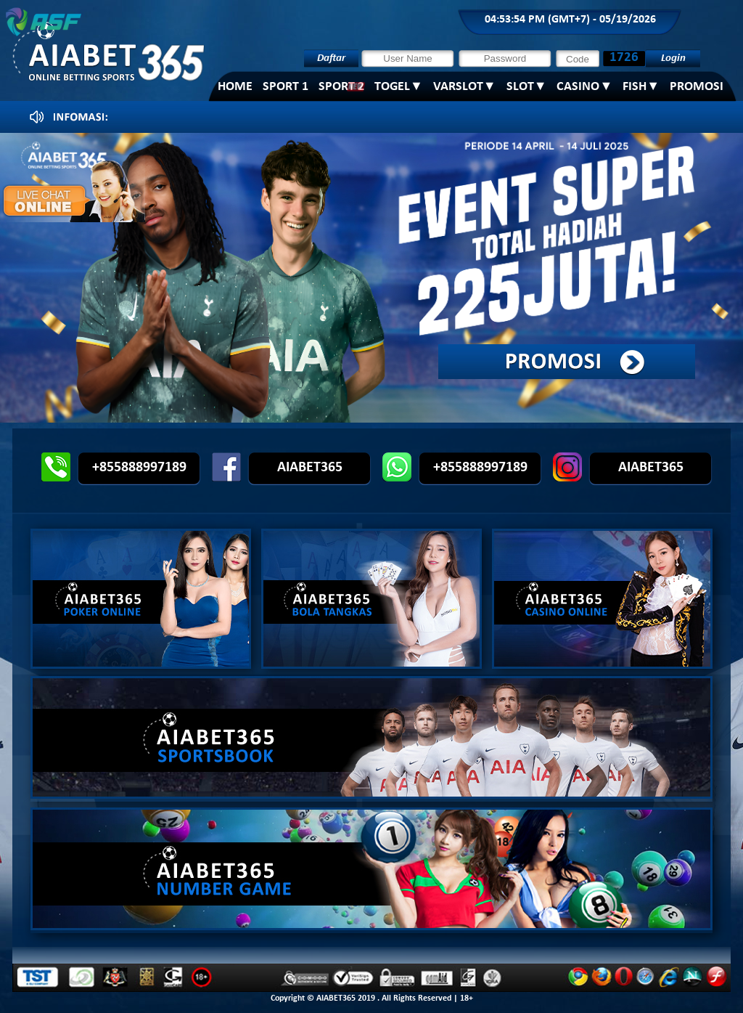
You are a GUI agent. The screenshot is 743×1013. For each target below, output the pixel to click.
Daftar (331, 58)
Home (235, 87)
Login (673, 58)
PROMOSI (696, 87)
